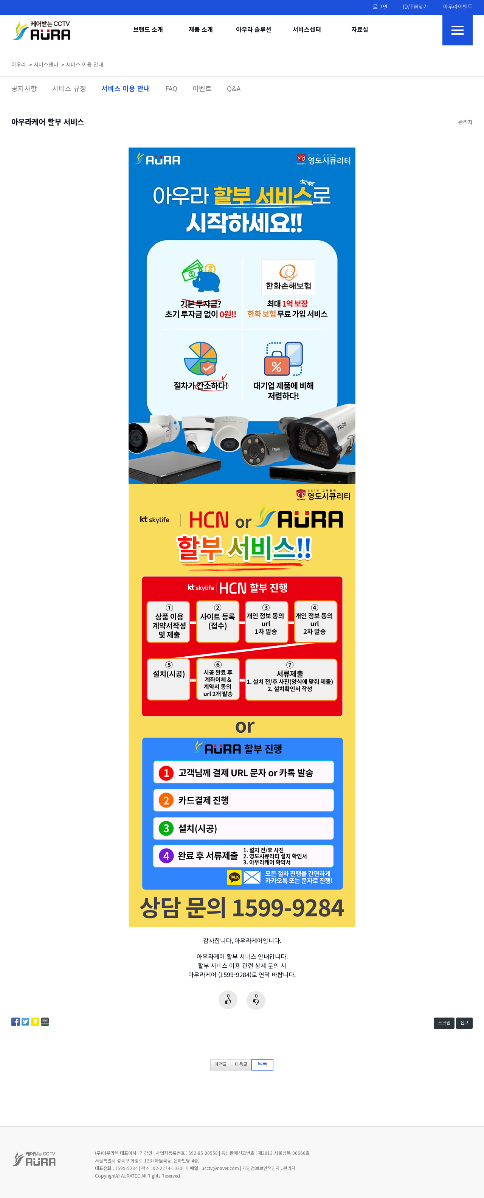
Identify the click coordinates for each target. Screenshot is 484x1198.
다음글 (241, 1064)
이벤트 (202, 89)
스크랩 (444, 1023)
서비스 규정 (69, 89)
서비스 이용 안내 (84, 65)
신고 (464, 1023)
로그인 (380, 7)
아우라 (18, 65)
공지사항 (24, 89)
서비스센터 (307, 30)
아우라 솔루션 (253, 30)
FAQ (171, 89)
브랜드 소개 (148, 30)
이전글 (220, 1064)
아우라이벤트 (458, 7)
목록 (262, 1064)
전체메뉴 (457, 30)
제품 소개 (201, 30)
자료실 (359, 30)
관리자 (465, 123)
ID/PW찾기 (415, 7)
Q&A (233, 89)
